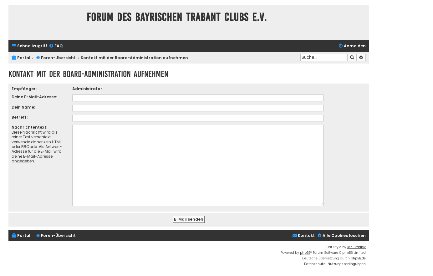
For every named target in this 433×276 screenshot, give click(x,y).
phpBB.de (358, 255)
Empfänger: (24, 88)
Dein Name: (23, 107)
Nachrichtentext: (29, 127)
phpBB (305, 250)
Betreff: (20, 117)
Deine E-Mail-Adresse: (34, 97)
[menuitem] (56, 46)
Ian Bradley (356, 244)
